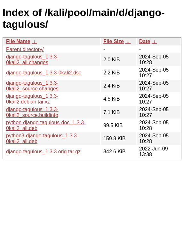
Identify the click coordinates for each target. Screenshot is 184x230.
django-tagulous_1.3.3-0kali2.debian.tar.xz (32, 98)
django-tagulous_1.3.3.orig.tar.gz (43, 151)
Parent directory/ (25, 49)
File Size (113, 41)
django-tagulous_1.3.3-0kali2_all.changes (32, 59)
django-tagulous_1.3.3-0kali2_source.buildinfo (32, 112)
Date (144, 41)
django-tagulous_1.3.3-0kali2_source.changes (32, 85)
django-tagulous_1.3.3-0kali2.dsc (43, 72)
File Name (18, 41)
